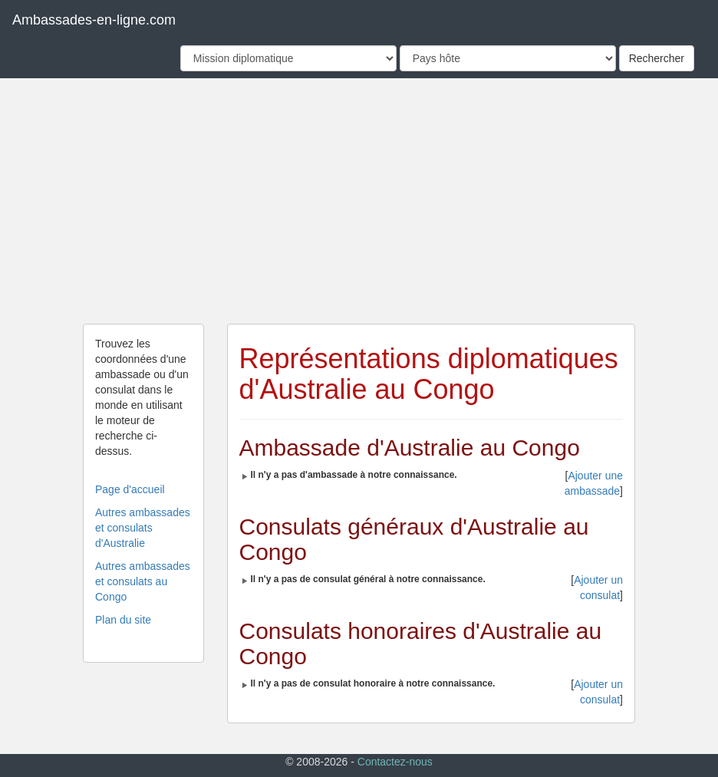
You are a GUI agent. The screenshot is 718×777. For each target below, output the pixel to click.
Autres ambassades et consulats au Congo (142, 581)
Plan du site (123, 620)
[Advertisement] (359, 201)
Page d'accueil (130, 489)
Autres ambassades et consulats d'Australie (142, 527)
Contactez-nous (395, 762)
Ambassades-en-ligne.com (94, 20)
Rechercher (656, 58)
